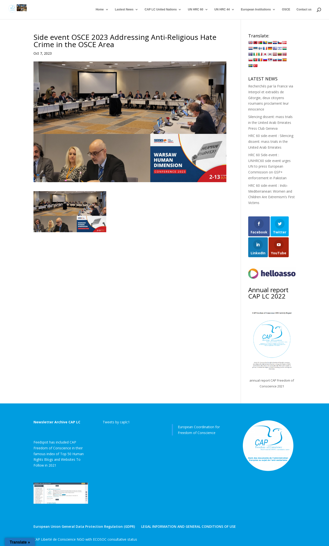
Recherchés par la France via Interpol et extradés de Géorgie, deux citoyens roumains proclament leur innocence (270, 97)
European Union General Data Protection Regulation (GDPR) (84, 526)
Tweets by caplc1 (116, 422)
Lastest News (124, 9)
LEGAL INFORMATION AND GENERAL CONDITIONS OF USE (188, 526)
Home (100, 9)
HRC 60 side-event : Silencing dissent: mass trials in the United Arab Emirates (270, 141)
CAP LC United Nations (161, 9)
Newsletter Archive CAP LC (56, 422)
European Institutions (256, 9)
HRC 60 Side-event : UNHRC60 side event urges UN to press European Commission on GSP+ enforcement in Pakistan (269, 166)
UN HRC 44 (222, 9)
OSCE (286, 9)
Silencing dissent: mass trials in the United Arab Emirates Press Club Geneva (270, 122)
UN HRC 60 (195, 9)
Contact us (304, 9)
